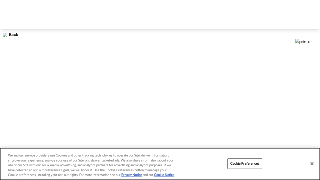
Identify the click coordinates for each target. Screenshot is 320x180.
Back (9, 35)
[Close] (312, 163)
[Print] (312, 42)
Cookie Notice (164, 175)
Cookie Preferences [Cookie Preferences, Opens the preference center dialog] (244, 164)
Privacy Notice (131, 175)
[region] (160, 164)
